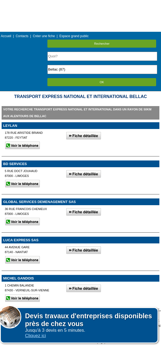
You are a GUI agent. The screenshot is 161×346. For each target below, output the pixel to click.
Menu (80, 4)
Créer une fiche (44, 36)
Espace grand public (74, 36)
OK (102, 82)
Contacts (22, 36)
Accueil (6, 36)
